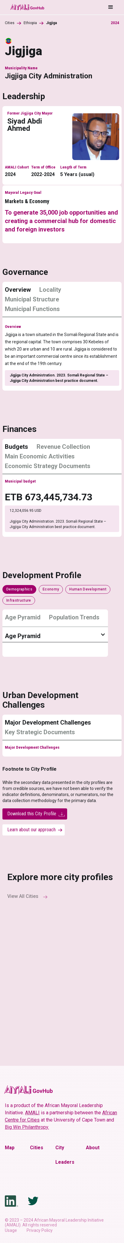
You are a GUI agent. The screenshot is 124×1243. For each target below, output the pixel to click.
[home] (27, 7)
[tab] (20, 292)
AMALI (32, 1113)
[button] (79, 7)
